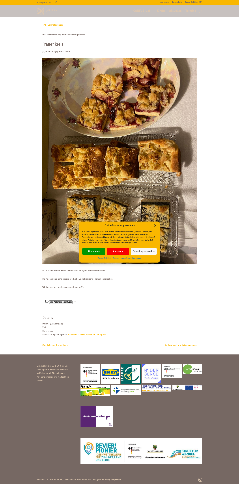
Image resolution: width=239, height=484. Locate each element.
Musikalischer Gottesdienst (55, 345)
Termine (190, 11)
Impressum (136, 258)
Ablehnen (118, 251)
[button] (155, 225)
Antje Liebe (116, 480)
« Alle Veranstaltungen (52, 25)
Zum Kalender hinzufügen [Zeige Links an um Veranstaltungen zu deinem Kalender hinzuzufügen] (61, 302)
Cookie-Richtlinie (104, 258)
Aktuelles (175, 11)
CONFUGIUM (141, 11)
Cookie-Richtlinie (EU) (193, 2)
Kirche (161, 11)
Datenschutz (177, 2)
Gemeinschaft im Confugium (93, 335)
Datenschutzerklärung (122, 258)
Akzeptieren (94, 251)
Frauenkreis (73, 335)
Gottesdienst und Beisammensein (181, 345)
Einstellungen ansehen (144, 251)
